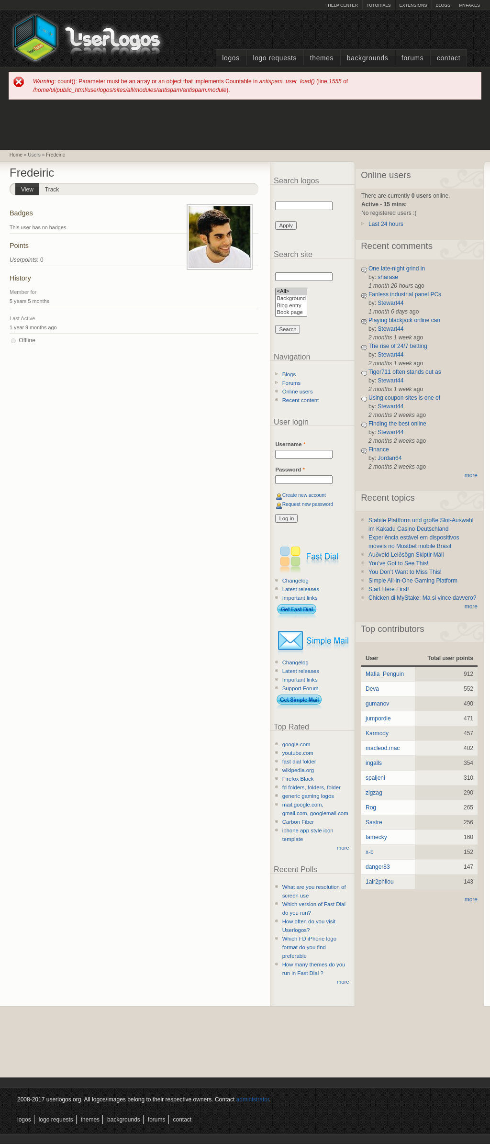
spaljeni (375, 777)
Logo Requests (275, 58)
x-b (370, 852)
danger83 (378, 867)
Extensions (413, 5)
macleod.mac (383, 748)
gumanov (377, 703)
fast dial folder (299, 761)
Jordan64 (389, 458)
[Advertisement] (245, 124)
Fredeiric (55, 154)
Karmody (377, 733)
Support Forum (300, 688)
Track (52, 189)
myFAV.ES (469, 5)
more (343, 848)
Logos (230, 58)
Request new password (308, 504)
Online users (297, 391)
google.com (296, 744)
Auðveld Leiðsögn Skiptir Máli (406, 554)
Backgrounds (368, 58)
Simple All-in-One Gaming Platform (412, 580)
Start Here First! (388, 589)
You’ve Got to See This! (398, 563)
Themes (322, 58)
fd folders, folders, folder (311, 787)
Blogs (442, 5)
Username (290, 444)
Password (289, 469)
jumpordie (378, 718)
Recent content (300, 400)
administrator (252, 1099)
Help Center (343, 5)
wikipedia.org (298, 770)
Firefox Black (298, 779)
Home (16, 154)
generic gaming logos (308, 796)
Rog (371, 807)
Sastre (374, 822)
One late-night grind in (396, 268)
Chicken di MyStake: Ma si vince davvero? (422, 597)
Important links (300, 598)
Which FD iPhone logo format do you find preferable (309, 947)
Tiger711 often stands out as (404, 372)
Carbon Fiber (298, 822)
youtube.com (297, 753)
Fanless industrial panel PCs (404, 294)
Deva (372, 688)
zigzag (374, 792)
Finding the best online (397, 423)
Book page (291, 312)
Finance (378, 449)
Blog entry (291, 306)
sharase (388, 277)
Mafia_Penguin (385, 674)
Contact (448, 58)
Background (291, 299)
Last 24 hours (385, 224)
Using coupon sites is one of (404, 397)
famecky (376, 837)
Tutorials (378, 5)
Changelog (295, 580)
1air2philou (380, 881)
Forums (412, 58)
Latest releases (300, 589)
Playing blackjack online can (404, 320)
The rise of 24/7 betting (397, 346)
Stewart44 (390, 303)
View (30, 188)
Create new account (304, 495)
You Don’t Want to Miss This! (405, 572)
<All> (291, 291)
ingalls (374, 763)
